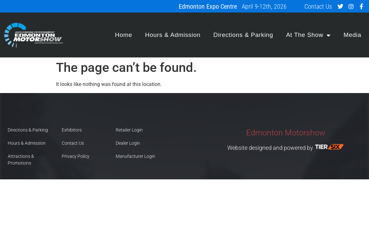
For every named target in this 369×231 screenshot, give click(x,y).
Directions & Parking (243, 34)
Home (123, 34)
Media (352, 34)
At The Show (308, 35)
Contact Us (318, 6)
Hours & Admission (172, 34)
